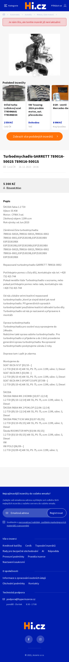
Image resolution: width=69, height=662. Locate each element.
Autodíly (28, 14)
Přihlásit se (56, 5)
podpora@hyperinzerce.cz (20, 599)
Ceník (28, 545)
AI (43, 551)
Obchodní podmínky (14, 583)
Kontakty (33, 583)
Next (38, 75)
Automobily (15, 14)
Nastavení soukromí (14, 562)
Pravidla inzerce (36, 556)
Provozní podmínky (13, 556)
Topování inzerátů (45, 545)
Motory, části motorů (45, 14)
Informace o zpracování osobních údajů (24, 577)
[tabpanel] (34, 55)
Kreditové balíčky (12, 545)
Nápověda (53, 551)
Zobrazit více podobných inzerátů (33, 136)
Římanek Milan (13, 187)
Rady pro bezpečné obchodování (20, 551)
